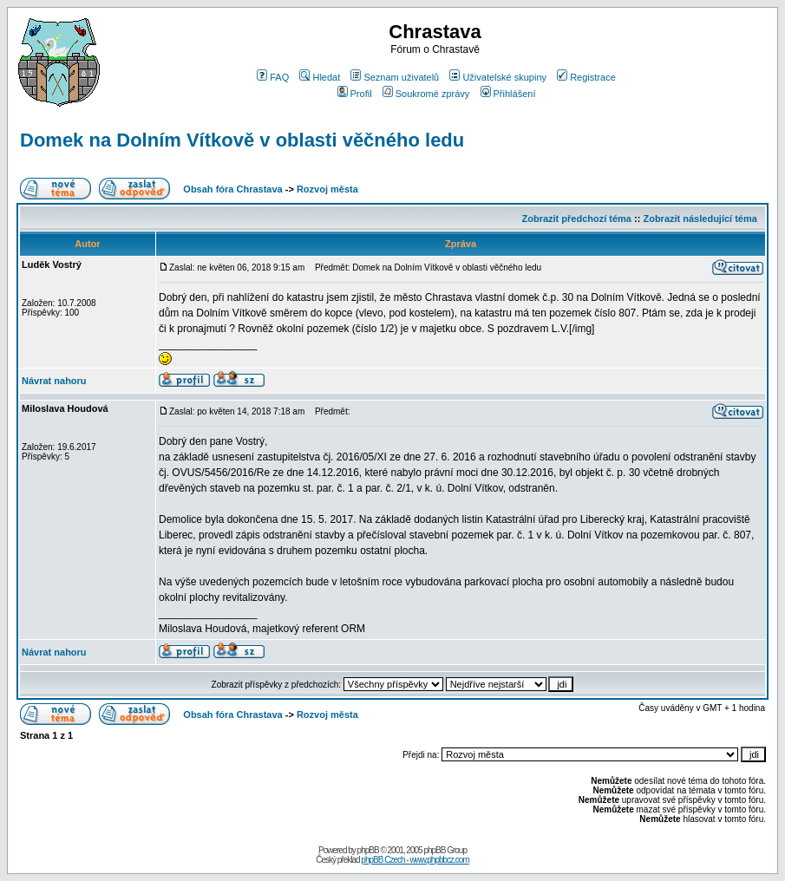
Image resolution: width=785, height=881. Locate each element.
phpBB (368, 850)
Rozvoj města (327, 189)
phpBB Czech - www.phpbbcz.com (414, 860)
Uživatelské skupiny (497, 77)
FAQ (273, 77)
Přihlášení (508, 93)
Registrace (586, 77)
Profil (354, 93)
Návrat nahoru (54, 380)
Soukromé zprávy (426, 93)
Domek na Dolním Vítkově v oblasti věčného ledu (242, 140)
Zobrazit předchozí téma (576, 218)
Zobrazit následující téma (699, 218)
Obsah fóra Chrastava (232, 189)
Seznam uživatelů (394, 77)
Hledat (319, 77)
